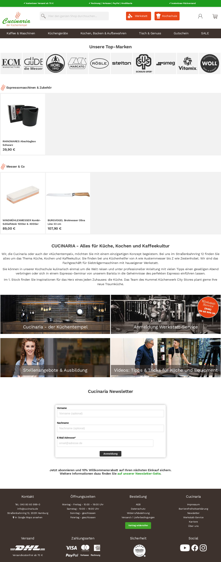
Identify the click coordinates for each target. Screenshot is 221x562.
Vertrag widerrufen (138, 524)
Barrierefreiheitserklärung (193, 507)
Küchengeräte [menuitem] (58, 32)
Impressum (193, 503)
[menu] (110, 32)
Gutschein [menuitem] (181, 32)
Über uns (193, 525)
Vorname (62, 407)
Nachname (63, 421)
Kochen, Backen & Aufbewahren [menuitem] (103, 32)
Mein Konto (200, 15)
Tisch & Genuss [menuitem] (150, 32)
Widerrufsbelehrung (138, 512)
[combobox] (74, 15)
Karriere (193, 520)
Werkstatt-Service (193, 516)
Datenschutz (138, 507)
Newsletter (193, 512)
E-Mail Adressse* (66, 436)
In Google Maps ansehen (29, 516)
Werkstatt (141, 15)
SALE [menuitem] (205, 32)
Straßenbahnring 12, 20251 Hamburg (27, 512)
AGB (138, 503)
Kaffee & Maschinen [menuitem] (21, 32)
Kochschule (169, 15)
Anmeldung (110, 452)
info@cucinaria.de (27, 507)
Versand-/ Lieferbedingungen (138, 516)
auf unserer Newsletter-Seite (138, 472)
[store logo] (15, 17)
